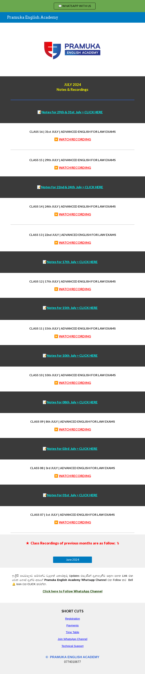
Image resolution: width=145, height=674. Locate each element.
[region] (72, 6)
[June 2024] (72, 559)
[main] (72, 87)
